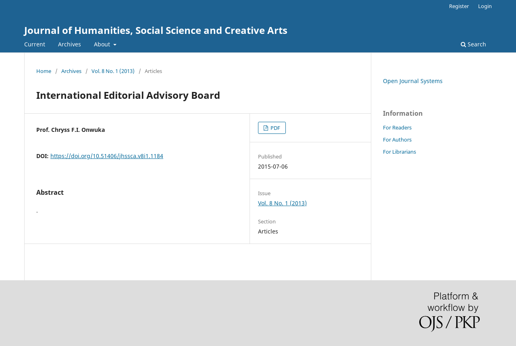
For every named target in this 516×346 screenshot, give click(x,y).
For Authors (397, 139)
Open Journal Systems (413, 81)
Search (473, 44)
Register (459, 6)
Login (485, 6)
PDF (274, 127)
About (103, 44)
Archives (69, 44)
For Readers (397, 127)
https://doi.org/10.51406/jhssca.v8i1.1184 (106, 156)
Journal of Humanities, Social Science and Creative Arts (155, 30)
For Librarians (399, 151)
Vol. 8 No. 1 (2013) (113, 71)
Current (34, 44)
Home (43, 71)
